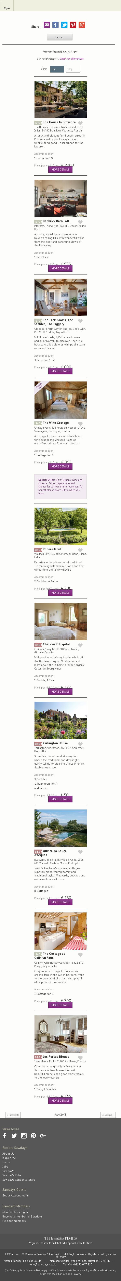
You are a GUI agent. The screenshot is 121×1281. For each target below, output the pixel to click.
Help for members (14, 1221)
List (54, 69)
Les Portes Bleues (60, 1061)
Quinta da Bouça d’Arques (60, 859)
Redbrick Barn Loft (60, 228)
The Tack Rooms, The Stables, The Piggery (60, 329)
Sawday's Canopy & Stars (18, 1179)
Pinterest (73, 25)
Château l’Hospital (60, 651)
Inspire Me (9, 1158)
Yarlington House (60, 754)
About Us (8, 1153)
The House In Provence (60, 129)
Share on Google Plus (81, 25)
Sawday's (60, 6)
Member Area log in (15, 1212)
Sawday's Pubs (11, 1175)
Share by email (47, 25)
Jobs (5, 1166)
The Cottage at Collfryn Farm (60, 962)
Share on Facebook (55, 25)
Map (70, 69)
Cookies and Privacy (69, 1274)
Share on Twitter (64, 25)
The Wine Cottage (60, 443)
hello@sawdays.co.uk (42, 1264)
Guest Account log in (15, 1195)
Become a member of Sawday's (22, 1216)
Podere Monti (60, 554)
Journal (6, 1162)
